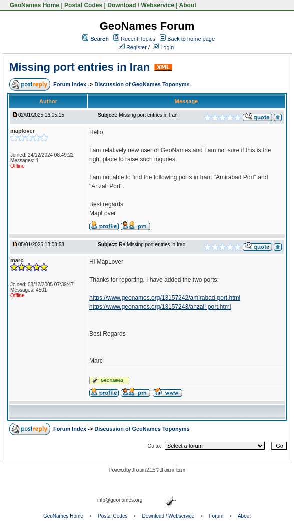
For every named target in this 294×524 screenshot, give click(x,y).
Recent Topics (138, 39)
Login (163, 47)
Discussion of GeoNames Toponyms (142, 84)
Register (133, 47)
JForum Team (172, 470)
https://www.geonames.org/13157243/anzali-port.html (160, 306)
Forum (216, 516)
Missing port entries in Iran (79, 67)
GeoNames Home (33, 5)
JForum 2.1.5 (143, 470)
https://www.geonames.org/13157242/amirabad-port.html (164, 297)
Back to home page (191, 39)
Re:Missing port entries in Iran (152, 244)
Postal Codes (83, 5)
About (188, 5)
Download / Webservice (140, 5)
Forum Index (70, 84)
